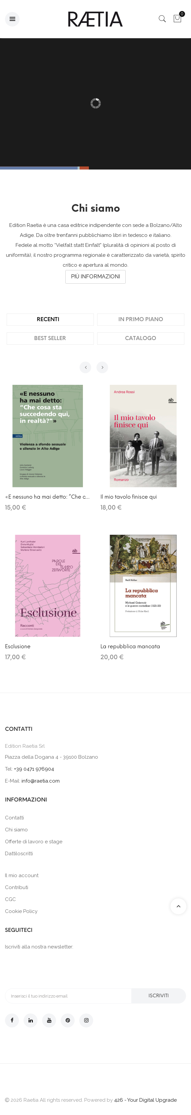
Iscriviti (159, 996)
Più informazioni (95, 276)
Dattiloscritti (19, 854)
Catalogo (140, 338)
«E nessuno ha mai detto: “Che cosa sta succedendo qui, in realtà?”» (48, 497)
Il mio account (21, 875)
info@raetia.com (41, 781)
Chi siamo (16, 830)
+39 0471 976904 (34, 769)
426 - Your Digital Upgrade (145, 1100)
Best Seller (50, 338)
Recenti (48, 319)
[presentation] (55, 969)
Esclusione (18, 646)
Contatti (14, 818)
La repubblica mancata (130, 646)
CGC (10, 899)
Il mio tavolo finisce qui (128, 497)
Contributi (16, 887)
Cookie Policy (21, 911)
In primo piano (140, 319)
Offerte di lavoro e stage (33, 842)
